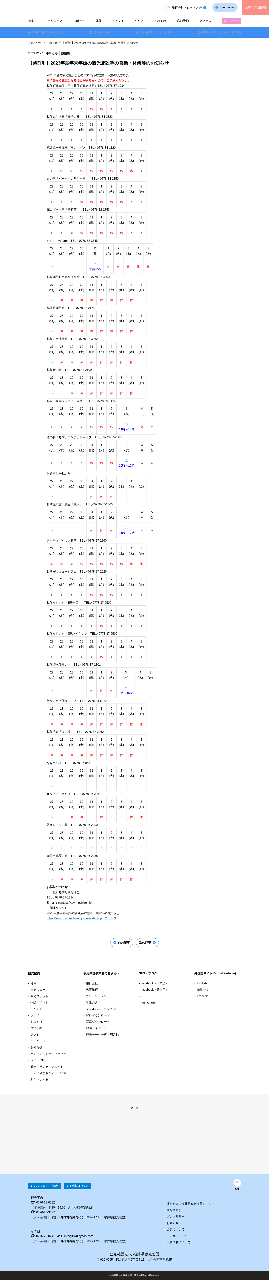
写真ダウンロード (98, 1021)
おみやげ (160, 20)
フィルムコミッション (101, 1008)
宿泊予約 (183, 20)
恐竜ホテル (101, 32)
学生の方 (92, 1002)
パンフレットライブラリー (48, 1053)
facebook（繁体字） (154, 989)
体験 (99, 20)
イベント (118, 20)
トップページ (35, 42)
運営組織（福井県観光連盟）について (192, 1203)
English (202, 983)
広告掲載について (179, 1242)
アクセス (205, 20)
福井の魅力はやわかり (47, 32)
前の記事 (124, 942)
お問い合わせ (79, 1185)
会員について (176, 1229)
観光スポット (39, 996)
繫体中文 (203, 989)
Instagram (148, 1002)
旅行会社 (92, 983)
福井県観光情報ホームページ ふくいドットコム (53, 7)
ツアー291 (37, 1060)
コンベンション (96, 996)
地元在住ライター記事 (156, 32)
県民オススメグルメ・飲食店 (221, 32)
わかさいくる (39, 1079)
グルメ (139, 20)
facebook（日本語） (154, 983)
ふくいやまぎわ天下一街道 (48, 1073)
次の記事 (145, 942)
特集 (31, 20)
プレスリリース (177, 1216)
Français (202, 996)
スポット (79, 20)
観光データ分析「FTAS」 (103, 1034)
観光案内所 (174, 1210)
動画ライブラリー (98, 1028)
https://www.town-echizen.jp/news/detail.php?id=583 (81, 918)
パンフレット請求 (46, 1185)
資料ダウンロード (98, 1015)
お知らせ (52, 42)
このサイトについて (180, 1235)
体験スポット (39, 1002)
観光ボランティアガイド (46, 1066)
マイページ (233, 20)
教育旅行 (92, 989)
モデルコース (54, 20)
